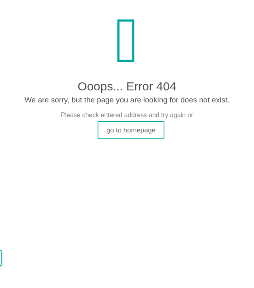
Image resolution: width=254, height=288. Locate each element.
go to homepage (131, 130)
